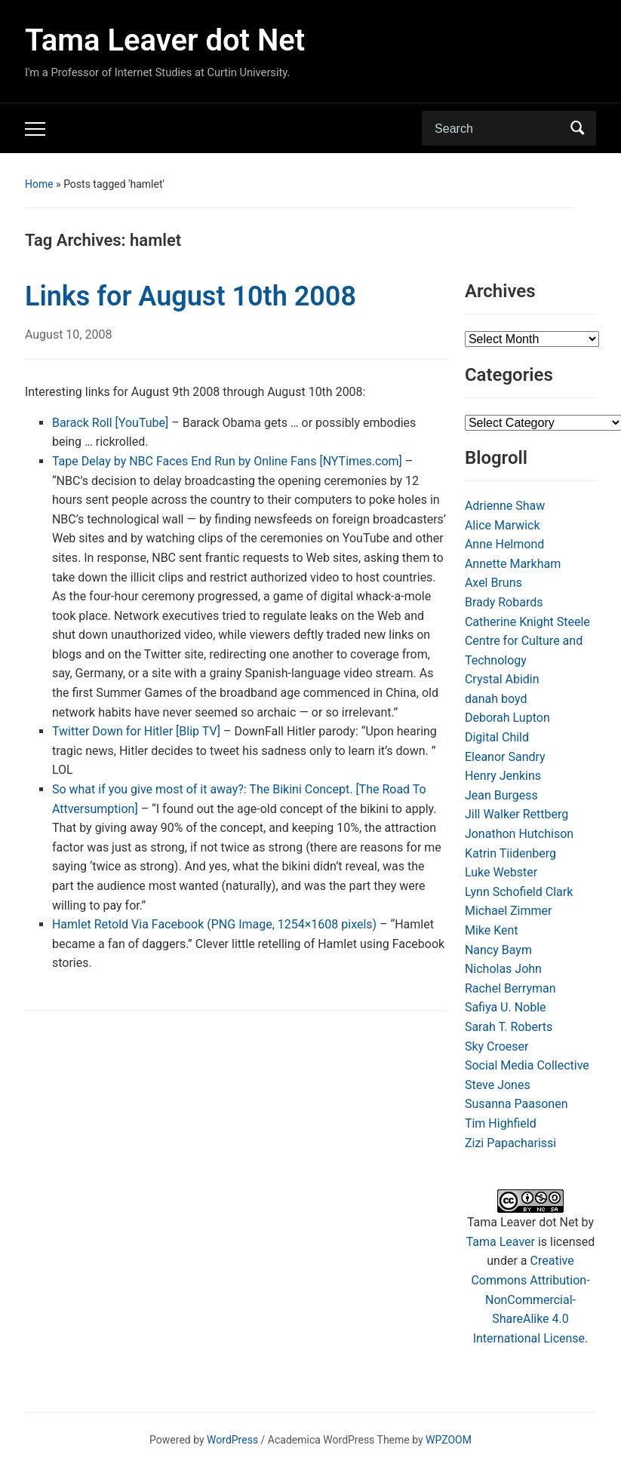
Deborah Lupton (507, 717)
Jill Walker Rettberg (516, 814)
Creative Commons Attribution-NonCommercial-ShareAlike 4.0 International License (530, 1299)
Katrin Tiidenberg (510, 853)
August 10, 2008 (68, 334)
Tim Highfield (500, 1123)
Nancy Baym (498, 950)
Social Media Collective (527, 1065)
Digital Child (497, 737)
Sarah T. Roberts (508, 1027)
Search (577, 128)
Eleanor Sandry (505, 757)
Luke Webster (501, 872)
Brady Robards (504, 602)
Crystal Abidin (502, 679)
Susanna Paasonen (516, 1104)
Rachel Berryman (510, 988)
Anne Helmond (504, 544)
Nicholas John (503, 969)
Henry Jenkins (503, 776)
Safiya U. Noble (505, 1007)
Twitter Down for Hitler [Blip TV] (136, 731)
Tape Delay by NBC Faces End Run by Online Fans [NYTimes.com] (227, 461)
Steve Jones (497, 1085)
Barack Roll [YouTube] (110, 423)
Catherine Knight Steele (527, 622)
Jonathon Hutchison (519, 834)
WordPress (232, 1440)
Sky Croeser (497, 1046)
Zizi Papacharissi (510, 1143)
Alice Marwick (502, 525)
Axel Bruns (493, 582)
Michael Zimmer (508, 911)
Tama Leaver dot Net (165, 40)
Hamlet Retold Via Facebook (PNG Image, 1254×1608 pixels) (214, 924)
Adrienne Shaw (505, 506)
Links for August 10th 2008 (190, 296)
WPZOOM (449, 1440)
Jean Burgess (501, 795)
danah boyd (496, 699)
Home (39, 184)
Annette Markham (513, 564)
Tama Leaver (500, 1242)
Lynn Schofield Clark (519, 892)
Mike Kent (491, 930)
